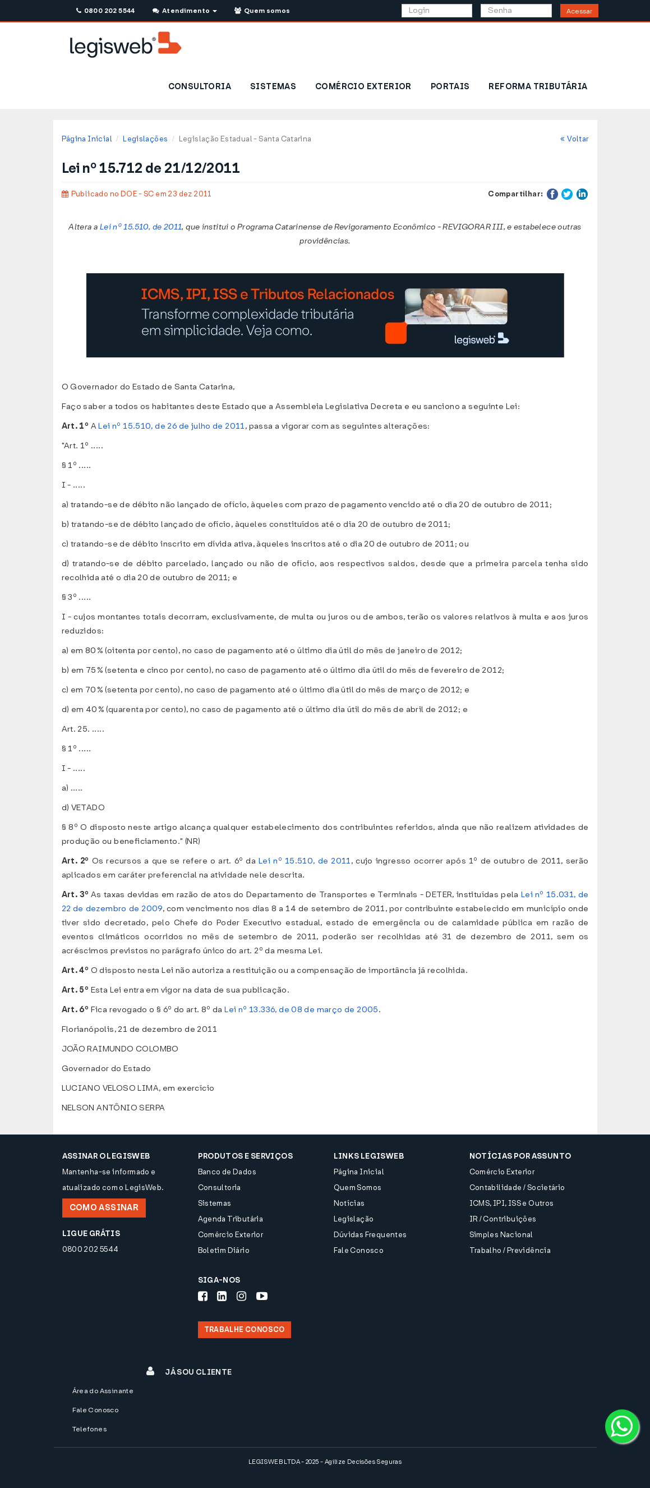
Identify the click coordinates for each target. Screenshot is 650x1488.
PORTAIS (450, 86)
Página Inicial (87, 139)
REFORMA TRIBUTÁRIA (537, 86)
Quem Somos (358, 1187)
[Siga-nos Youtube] (262, 1296)
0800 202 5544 (105, 10)
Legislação (354, 1219)
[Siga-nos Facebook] (203, 1296)
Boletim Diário (224, 1250)
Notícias (349, 1203)
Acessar (579, 11)
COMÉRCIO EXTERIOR (363, 86)
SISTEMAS (273, 86)
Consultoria (219, 1187)
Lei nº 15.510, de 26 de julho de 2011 (171, 426)
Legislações (145, 139)
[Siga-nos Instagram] (241, 1296)
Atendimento (185, 10)
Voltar (574, 139)
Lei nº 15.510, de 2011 (141, 227)
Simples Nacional (501, 1234)
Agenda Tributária (231, 1219)
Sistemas (215, 1203)
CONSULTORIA (199, 86)
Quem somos (262, 10)
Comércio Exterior (231, 1234)
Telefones (89, 1429)
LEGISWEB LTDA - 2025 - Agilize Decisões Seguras (325, 1462)
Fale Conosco (359, 1250)
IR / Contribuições (503, 1219)
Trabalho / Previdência (510, 1250)
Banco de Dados (227, 1172)
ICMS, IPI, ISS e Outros (511, 1203)
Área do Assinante (103, 1390)
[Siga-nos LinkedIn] (222, 1296)
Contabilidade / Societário (517, 1187)
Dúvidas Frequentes (370, 1234)
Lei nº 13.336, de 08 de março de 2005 (301, 1009)
